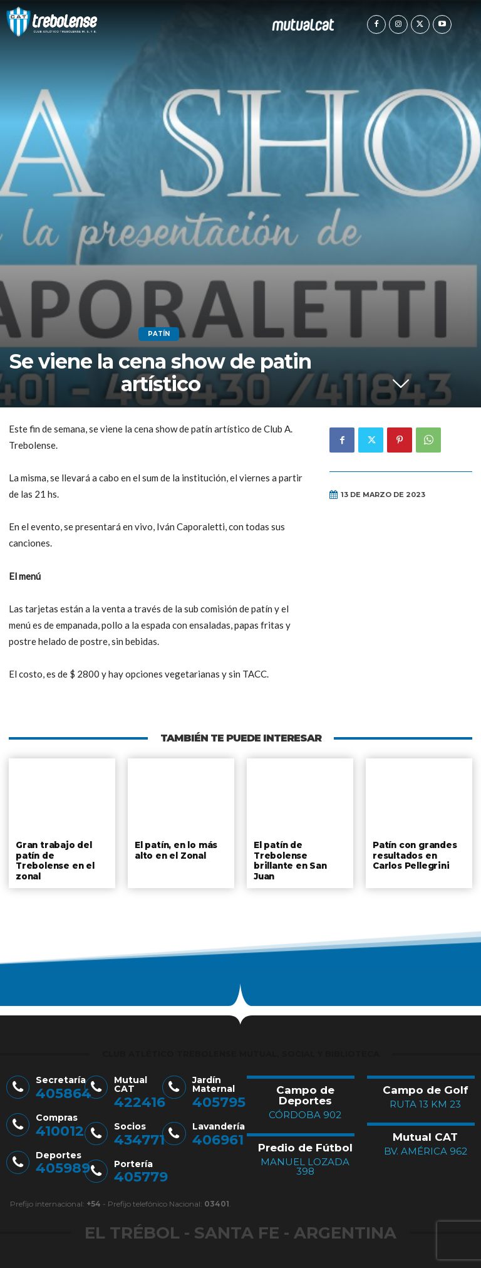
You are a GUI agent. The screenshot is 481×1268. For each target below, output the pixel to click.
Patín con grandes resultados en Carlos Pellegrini (415, 854)
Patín (158, 334)
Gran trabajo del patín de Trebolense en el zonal (54, 859)
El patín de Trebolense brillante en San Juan (290, 859)
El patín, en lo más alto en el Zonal (177, 849)
